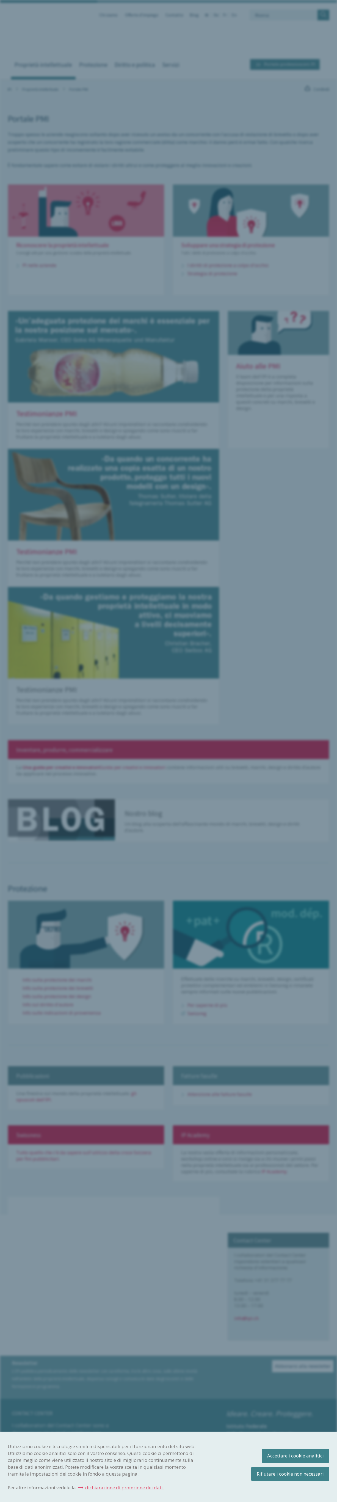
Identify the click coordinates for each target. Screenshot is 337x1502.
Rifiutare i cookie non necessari (290, 1474)
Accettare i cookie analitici (295, 1456)
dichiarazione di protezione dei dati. (124, 1487)
